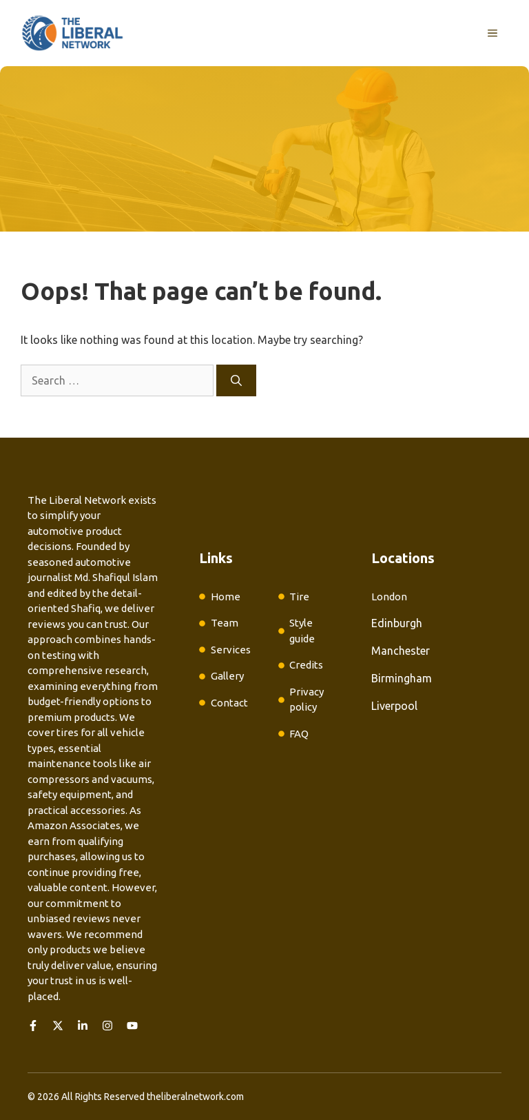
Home (225, 596)
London (389, 596)
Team (224, 623)
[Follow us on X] (57, 1025)
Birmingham (401, 678)
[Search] (236, 380)
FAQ (299, 734)
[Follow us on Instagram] (107, 1025)
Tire (299, 596)
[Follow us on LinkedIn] (82, 1025)
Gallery (227, 676)
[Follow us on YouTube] (132, 1025)
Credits (306, 665)
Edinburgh (396, 623)
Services (231, 649)
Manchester (400, 650)
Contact (229, 703)
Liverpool (394, 706)
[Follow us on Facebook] (33, 1025)
